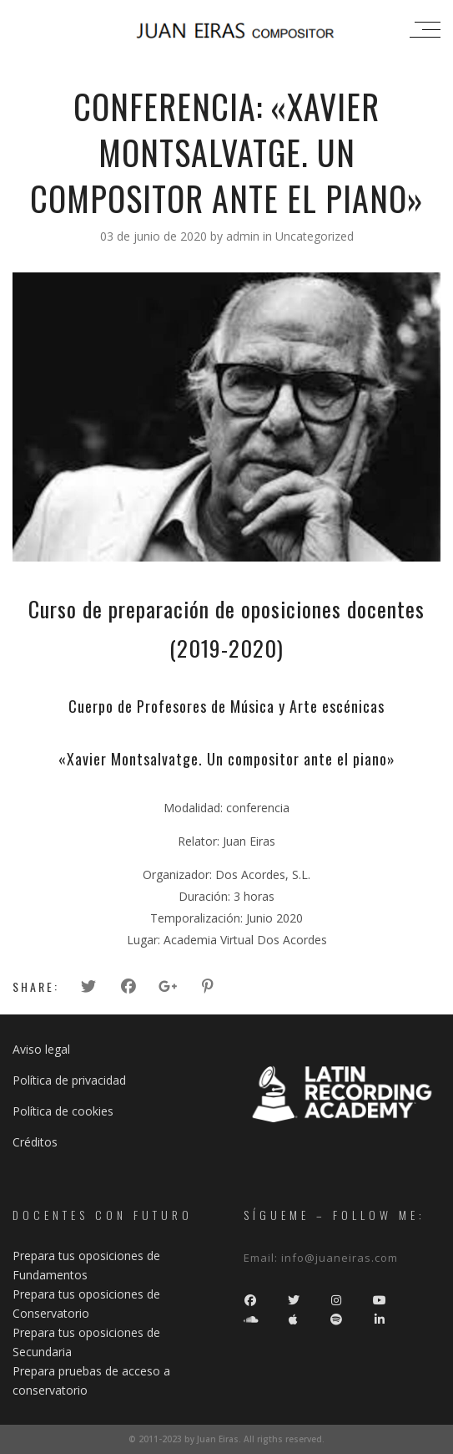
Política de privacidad (69, 1080)
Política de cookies (63, 1111)
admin (244, 236)
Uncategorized (314, 236)
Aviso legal (41, 1049)
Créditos (35, 1142)
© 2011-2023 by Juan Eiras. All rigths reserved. (226, 1439)
